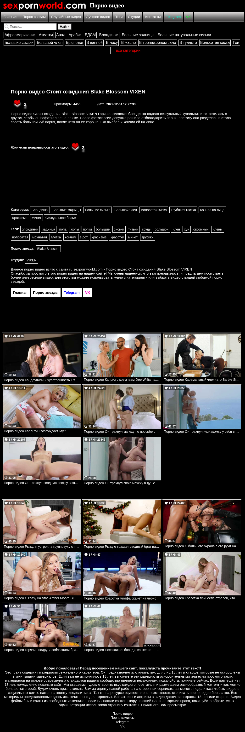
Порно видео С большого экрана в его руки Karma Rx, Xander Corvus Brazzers (202, 546)
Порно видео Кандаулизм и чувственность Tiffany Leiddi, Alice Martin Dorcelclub (42, 380)
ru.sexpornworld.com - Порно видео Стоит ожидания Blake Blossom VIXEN (130, 269)
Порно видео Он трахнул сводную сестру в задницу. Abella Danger (42, 483)
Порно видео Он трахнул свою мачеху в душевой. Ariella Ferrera (122, 483)
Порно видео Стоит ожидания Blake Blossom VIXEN (78, 92)
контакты (131, 705)
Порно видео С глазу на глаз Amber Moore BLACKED (42, 598)
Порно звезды (34, 17)
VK (188, 17)
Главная (10, 17)
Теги (119, 17)
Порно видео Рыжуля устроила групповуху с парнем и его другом (42, 546)
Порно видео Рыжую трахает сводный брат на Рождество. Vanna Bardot (122, 546)
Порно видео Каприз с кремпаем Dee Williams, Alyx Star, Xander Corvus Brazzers (122, 379)
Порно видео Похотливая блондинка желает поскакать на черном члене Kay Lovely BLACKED (122, 650)
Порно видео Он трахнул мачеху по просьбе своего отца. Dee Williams (122, 431)
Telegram (173, 17)
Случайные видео (66, 17)
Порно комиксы (122, 718)
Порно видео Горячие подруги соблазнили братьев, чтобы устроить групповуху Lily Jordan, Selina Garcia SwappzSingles (42, 650)
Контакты (153, 17)
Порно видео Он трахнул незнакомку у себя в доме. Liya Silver (202, 431)
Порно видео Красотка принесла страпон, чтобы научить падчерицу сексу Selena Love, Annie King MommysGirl (202, 598)
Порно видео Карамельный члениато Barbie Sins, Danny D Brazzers (202, 379)
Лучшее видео (98, 17)
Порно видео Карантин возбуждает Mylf (35, 431)
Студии (134, 17)
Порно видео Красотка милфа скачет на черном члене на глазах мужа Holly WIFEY (122, 598)
